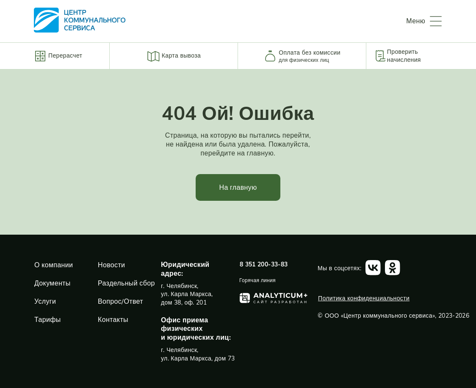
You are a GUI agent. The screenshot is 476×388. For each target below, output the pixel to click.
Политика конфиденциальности (364, 298)
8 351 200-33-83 (264, 264)
